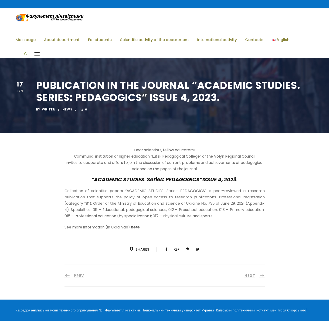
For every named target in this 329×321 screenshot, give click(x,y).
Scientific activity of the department (154, 39)
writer (48, 109)
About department (62, 39)
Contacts (254, 39)
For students (100, 39)
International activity (217, 39)
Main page (26, 39)
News (67, 109)
